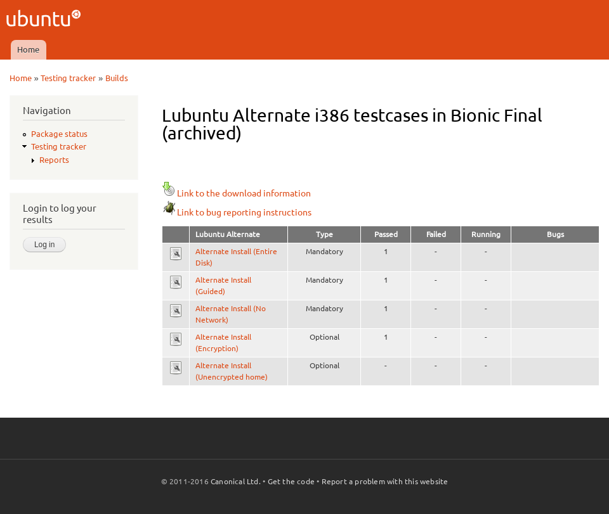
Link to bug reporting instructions (236, 212)
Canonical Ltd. (236, 481)
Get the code (291, 481)
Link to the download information (236, 193)
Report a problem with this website (385, 481)
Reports (54, 159)
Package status (59, 133)
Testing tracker (68, 78)
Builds (116, 78)
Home (28, 49)
